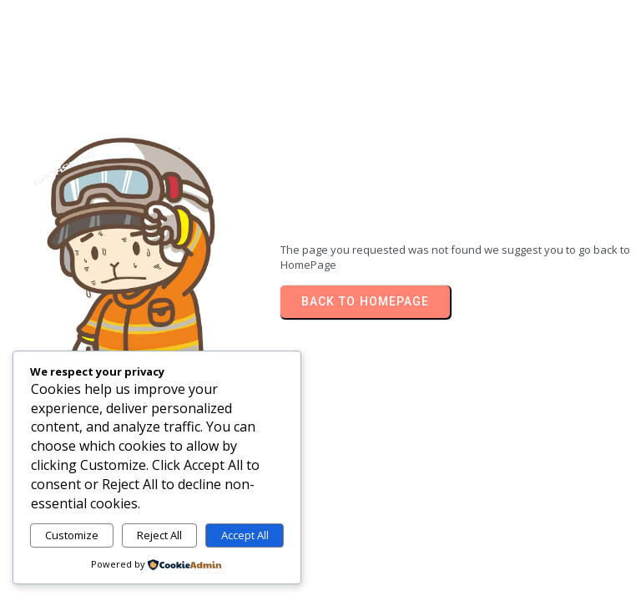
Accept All (245, 535)
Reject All (159, 535)
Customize (71, 535)
